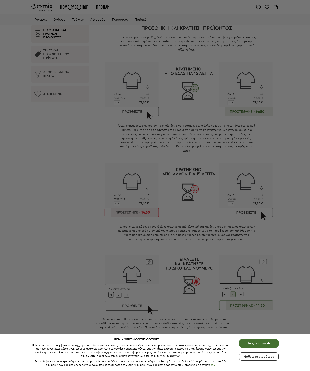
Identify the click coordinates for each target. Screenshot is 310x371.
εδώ (213, 346)
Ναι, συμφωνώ (259, 324)
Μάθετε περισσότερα (258, 337)
